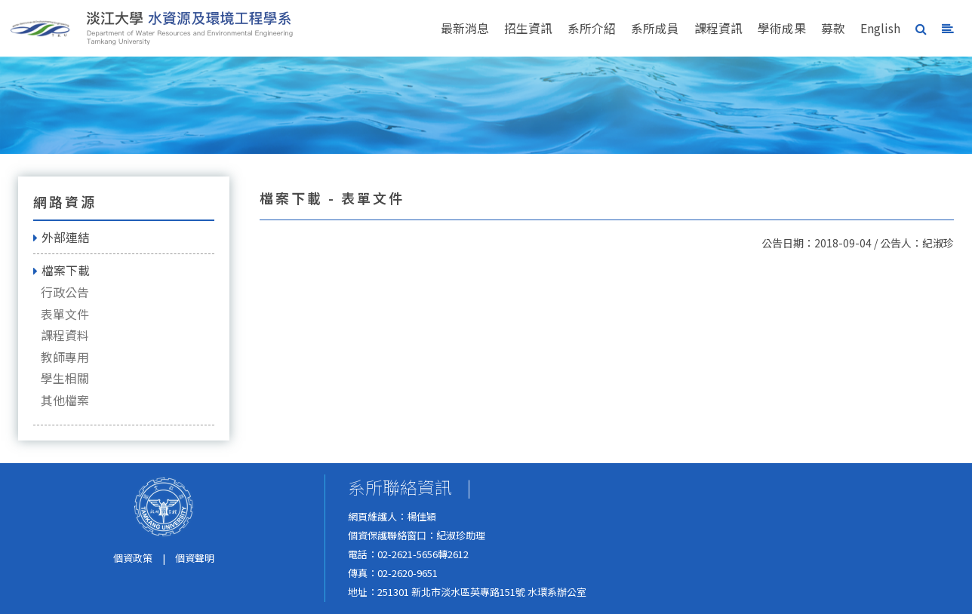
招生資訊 (528, 28)
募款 (833, 28)
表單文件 (65, 314)
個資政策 (132, 558)
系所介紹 (592, 28)
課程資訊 (718, 28)
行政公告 (65, 292)
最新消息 (465, 28)
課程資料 (65, 335)
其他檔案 (65, 400)
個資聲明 (194, 558)
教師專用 (65, 357)
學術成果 (782, 28)
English (880, 28)
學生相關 (65, 378)
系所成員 (655, 28)
